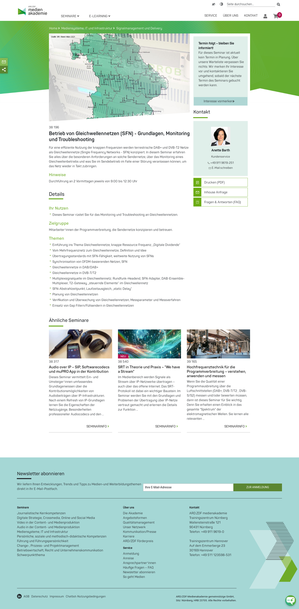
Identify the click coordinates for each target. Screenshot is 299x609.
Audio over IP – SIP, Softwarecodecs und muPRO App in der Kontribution (79, 369)
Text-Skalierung (213, 4)
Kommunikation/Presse (139, 532)
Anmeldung (131, 554)
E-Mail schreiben (220, 168)
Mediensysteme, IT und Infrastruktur (42, 532)
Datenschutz (39, 596)
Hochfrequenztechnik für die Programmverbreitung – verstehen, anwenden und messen (216, 371)
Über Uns (230, 16)
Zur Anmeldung (257, 487)
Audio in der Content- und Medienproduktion (48, 527)
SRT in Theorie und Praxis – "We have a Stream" (149, 369)
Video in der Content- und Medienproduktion (48, 523)
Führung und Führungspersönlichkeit (42, 541)
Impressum (57, 596)
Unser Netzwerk (134, 527)
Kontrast (221, 4)
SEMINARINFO (99, 426)
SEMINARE (70, 16)
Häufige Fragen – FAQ (138, 568)
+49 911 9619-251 (221, 163)
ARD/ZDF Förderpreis (138, 541)
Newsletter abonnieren (139, 572)
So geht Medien (134, 577)
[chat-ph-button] (290, 600)
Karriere (128, 536)
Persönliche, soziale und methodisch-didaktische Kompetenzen (61, 536)
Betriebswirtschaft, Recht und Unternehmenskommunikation (60, 550)
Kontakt (251, 16)
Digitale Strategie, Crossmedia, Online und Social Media (56, 518)
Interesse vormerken (219, 101)
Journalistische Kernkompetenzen (41, 513)
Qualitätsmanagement (139, 523)
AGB (26, 596)
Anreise (128, 558)
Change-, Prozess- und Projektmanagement (48, 546)
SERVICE (210, 16)
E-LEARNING (99, 16)
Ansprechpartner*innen (139, 563)
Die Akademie (133, 513)
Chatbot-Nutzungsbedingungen (86, 596)
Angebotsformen (135, 518)
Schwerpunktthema (31, 555)
